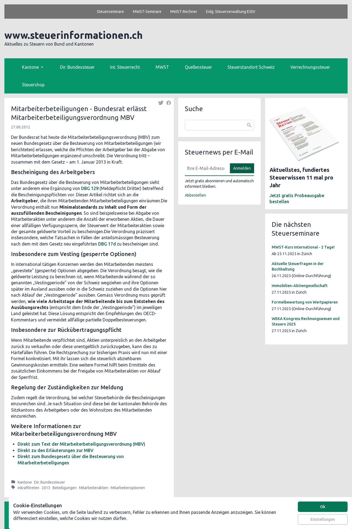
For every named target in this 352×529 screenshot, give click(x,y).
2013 (46, 488)
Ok (322, 507)
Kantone (25, 482)
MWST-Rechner (183, 11)
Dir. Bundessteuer (77, 67)
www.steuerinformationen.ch (73, 35)
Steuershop (33, 84)
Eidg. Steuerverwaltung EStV (230, 11)
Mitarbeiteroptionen (128, 488)
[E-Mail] (206, 168)
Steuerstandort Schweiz (251, 67)
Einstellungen (322, 519)
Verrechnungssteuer (310, 67)
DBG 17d (107, 243)
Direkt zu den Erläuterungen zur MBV (56, 450)
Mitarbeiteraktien (93, 488)
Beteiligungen (65, 488)
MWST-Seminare (147, 11)
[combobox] (219, 125)
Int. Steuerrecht (125, 67)
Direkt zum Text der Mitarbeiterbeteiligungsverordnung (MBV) (81, 444)
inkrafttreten (28, 488)
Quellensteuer (198, 67)
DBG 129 (89, 188)
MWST (162, 67)
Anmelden (242, 168)
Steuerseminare (110, 11)
